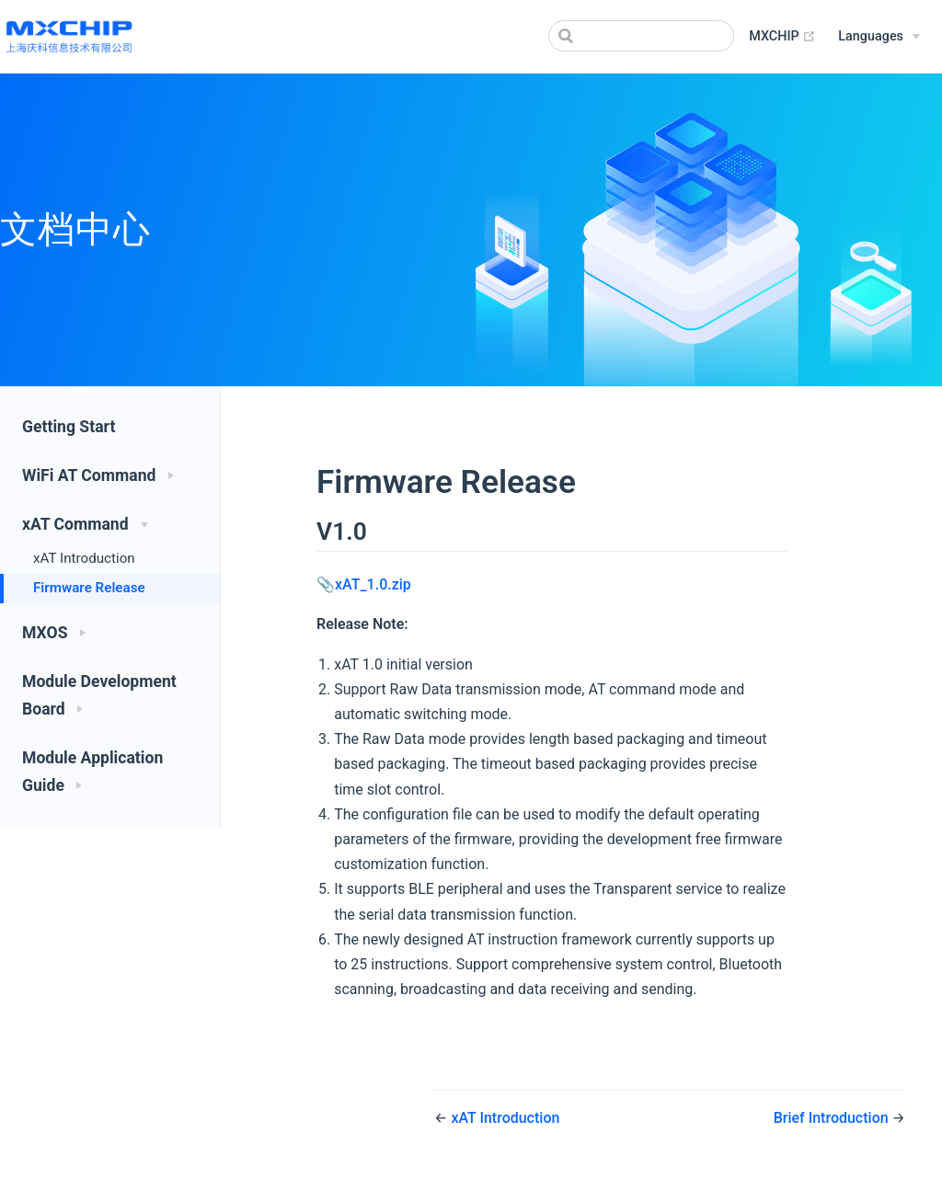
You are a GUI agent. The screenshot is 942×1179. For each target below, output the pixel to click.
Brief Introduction (833, 1118)
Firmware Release (89, 587)
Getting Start (68, 427)
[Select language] (879, 37)
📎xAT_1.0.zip (363, 584)
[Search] (641, 36)
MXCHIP (782, 37)
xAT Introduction (84, 558)
